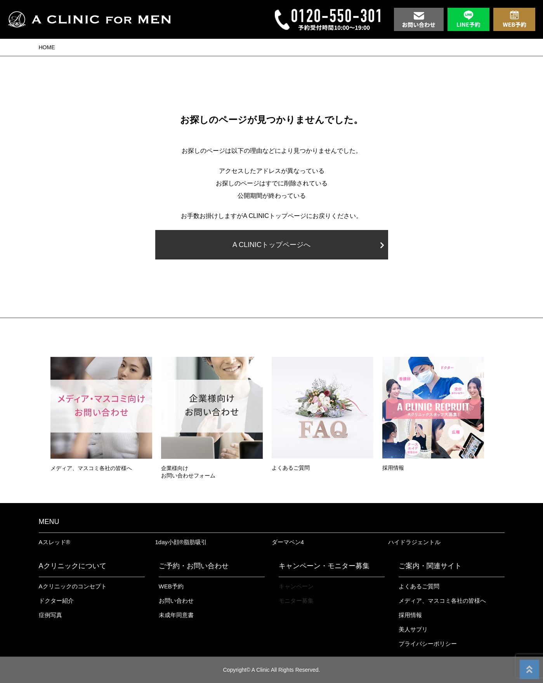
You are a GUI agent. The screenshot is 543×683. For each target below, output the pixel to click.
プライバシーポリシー (428, 643)
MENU (49, 522)
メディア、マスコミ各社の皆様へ (442, 600)
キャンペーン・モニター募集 (324, 566)
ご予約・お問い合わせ (194, 566)
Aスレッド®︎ (54, 542)
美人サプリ (413, 629)
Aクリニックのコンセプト (73, 586)
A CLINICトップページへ (308, 245)
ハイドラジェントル (414, 542)
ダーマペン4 (288, 542)
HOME (47, 47)
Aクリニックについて (72, 566)
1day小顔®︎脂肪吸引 (181, 542)
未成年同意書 (176, 615)
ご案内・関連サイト (430, 566)
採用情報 (410, 615)
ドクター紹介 (56, 600)
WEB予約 (171, 586)
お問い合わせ (176, 600)
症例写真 (50, 615)
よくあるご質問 (419, 586)
